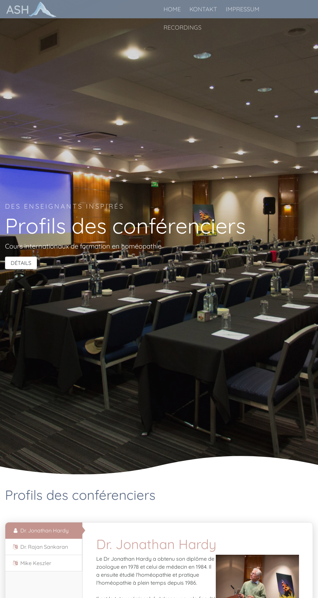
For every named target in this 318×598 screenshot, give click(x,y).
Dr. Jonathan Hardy (40, 530)
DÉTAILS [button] (21, 263)
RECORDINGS (182, 27)
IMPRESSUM (242, 9)
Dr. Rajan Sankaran (40, 546)
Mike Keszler (31, 563)
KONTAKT (203, 9)
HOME (172, 9)
